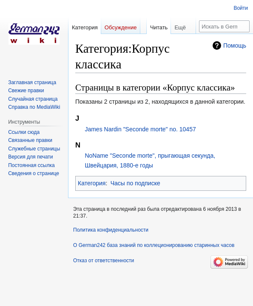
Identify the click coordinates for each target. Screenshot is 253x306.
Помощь (234, 45)
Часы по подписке (135, 183)
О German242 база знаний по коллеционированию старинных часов (153, 245)
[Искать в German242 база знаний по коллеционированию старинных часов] (224, 26)
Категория (91, 183)
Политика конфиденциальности (110, 230)
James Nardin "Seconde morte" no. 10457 (140, 129)
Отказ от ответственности (103, 261)
